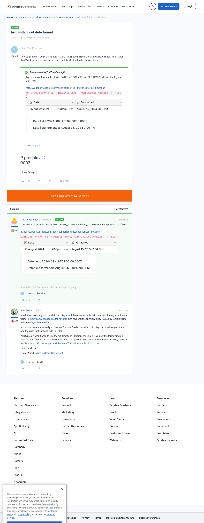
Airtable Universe (166, 440)
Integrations (21, 412)
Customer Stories (119, 433)
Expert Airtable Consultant (49, 353)
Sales (65, 433)
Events (100, 6)
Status (18, 475)
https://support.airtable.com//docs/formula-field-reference (68, 343)
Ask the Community (42, 17)
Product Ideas (85, 6)
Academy (113, 6)
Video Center (117, 419)
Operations (68, 419)
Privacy (85, 517)
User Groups (67, 6)
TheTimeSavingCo (30, 219)
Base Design (28, 172)
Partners (161, 405)
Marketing (68, 412)
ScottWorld (26, 310)
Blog (16, 468)
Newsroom (20, 482)
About (17, 454)
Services (161, 412)
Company (19, 447)
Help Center (128, 6)
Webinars (115, 440)
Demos (113, 426)
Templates (162, 433)
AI (15, 433)
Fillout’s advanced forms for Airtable (47, 318)
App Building (21, 426)
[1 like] (32, 293)
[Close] (62, 496)
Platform (19, 398)
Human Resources (73, 426)
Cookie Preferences (149, 517)
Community (22, 17)
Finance (66, 440)
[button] (168, 6)
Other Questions (64, 17)
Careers (18, 461)
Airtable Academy (120, 405)
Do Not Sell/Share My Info (120, 517)
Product (66, 405)
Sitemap (71, 517)
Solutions (67, 398)
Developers (163, 419)
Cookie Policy (48, 511)
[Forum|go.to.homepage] (22, 6)
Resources (162, 398)
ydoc (23, 48)
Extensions (20, 419)
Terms (98, 517)
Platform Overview (25, 405)
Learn (112, 398)
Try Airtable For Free (26, 489)
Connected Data (23, 440)
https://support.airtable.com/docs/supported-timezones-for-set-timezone (65, 87)
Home (10, 17)
